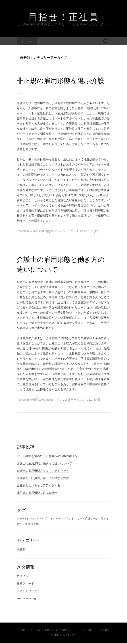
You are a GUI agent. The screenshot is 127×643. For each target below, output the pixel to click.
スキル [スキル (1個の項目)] (51, 518)
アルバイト (61, 231)
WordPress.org (26, 598)
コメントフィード (28, 591)
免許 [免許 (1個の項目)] (19, 523)
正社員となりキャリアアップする (38, 485)
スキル (58, 399)
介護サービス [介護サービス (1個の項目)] (92, 518)
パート (75, 231)
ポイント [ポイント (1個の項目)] (69, 518)
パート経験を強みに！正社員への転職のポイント (49, 456)
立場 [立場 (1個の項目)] (24, 523)
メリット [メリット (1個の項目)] (80, 518)
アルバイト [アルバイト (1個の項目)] (23, 518)
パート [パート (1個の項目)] (59, 518)
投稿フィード (25, 583)
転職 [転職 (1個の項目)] (36, 523)
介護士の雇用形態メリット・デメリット (43, 470)
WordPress (66, 630)
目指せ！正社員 (63, 16)
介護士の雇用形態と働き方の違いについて (44, 463)
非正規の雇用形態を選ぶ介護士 (37, 492)
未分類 (33, 231)
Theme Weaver (63, 635)
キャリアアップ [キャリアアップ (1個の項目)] (38, 518)
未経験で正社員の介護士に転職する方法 (43, 478)
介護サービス (73, 399)
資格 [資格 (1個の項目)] (30, 523)
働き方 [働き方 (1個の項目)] (104, 518)
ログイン (22, 576)
